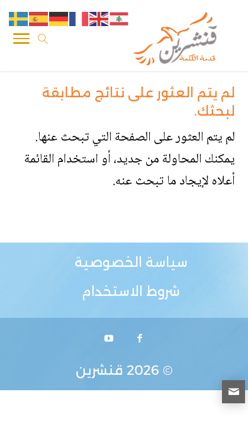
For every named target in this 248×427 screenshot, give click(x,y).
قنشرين (99, 370)
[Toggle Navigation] (21, 41)
